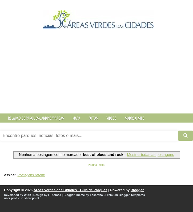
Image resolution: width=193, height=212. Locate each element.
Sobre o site (134, 118)
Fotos (93, 118)
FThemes (54, 195)
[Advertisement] (96, 73)
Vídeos (111, 118)
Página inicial (96, 164)
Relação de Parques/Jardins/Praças (36, 118)
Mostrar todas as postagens (150, 154)
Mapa (76, 118)
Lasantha (96, 195)
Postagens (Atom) (31, 175)
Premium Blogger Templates (125, 195)
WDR (27, 195)
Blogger (137, 190)
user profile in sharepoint (21, 198)
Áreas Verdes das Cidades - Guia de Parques (70, 190)
